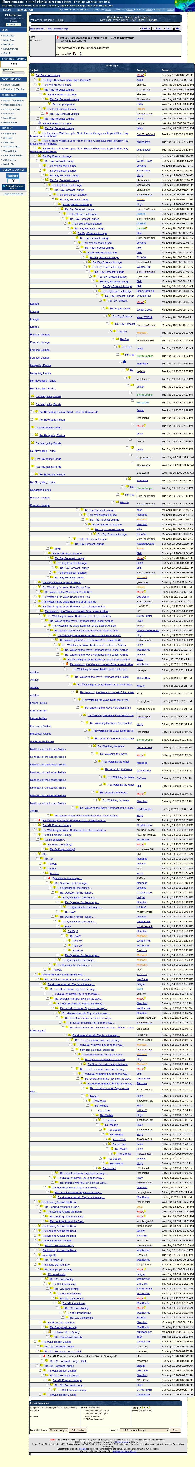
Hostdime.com (121, 1442)
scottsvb (141, 165)
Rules (141, 20)
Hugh (140, 175)
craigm (141, 897)
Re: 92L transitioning (62, 1279)
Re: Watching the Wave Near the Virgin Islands (69, 601)
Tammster (142, 363)
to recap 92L (50, 1255)
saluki (140, 659)
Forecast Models (11, 109)
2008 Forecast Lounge (57, 29)
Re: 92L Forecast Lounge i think (63, 1351)
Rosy (140, 1177)
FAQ (133, 20)
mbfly (140, 104)
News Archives (10, 48)
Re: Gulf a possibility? (60, 844)
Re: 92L (49, 859)
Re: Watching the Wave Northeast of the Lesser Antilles (74, 606)
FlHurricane (13, 15)
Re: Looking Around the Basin (59, 1202)
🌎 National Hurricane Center (13, 187)
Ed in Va (141, 257)
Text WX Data (10, 151)
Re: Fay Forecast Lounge (57, 84)
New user (105, 20)
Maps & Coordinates (13, 100)
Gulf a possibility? (55, 839)
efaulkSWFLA (144, 317)
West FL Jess (144, 160)
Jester (140, 386)
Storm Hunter (144, 615)
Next (167, 28)
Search (7, 53)
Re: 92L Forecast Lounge (57, 825)
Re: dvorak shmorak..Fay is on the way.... (68, 979)
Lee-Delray (143, 596)
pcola (140, 79)
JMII (139, 247)
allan (139, 233)
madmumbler (144, 809)
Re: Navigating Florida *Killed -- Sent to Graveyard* (68, 412)
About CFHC (9, 159)
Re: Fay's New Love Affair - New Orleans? (67, 80)
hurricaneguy (144, 1332)
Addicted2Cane (145, 543)
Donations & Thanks (13, 89)
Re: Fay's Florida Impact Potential (62, 582)
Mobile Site (9, 164)
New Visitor (25, 10)
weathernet (143, 649)
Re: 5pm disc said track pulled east (103, 1054)
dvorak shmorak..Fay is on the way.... (64, 974)
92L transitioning (57, 1274)
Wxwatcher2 (144, 770)
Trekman (142, 1083)
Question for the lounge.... (67, 878)
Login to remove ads (13, 194)
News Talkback (37, 29)
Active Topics (142, 17)
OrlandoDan (144, 149)
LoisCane (142, 979)
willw (139, 529)
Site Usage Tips (11, 146)
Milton (108, 9)
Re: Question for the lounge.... (72, 883)
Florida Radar (10, 122)
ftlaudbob (142, 514)
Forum (6, 84)
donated (83, 1449)
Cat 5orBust (143, 678)
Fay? (68, 926)
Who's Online (121, 20)
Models (94, 1096)
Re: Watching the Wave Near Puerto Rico (66, 587)
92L (45, 854)
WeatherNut (143, 266)
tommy (141, 1230)
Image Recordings (12, 105)
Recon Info (8, 113)
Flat (176, 28)
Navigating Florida (40, 365)
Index (157, 28)
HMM (58, 548)
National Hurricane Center (124, 1451)
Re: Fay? (70, 912)
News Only (8, 40)
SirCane (141, 778)
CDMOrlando (144, 825)
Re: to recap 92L (54, 1259)
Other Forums (115, 17)
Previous (145, 28)
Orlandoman (144, 295)
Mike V (141, 685)
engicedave (143, 142)
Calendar (152, 20)
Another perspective (63, 104)
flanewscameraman (148, 630)
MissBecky (143, 1197)
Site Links (8, 138)
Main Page (8, 35)
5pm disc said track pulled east (97, 1049)
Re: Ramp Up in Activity (56, 1264)
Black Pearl (143, 170)
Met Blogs (8, 44)
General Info (9, 133)
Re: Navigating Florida (43, 380)
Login (7, 10)
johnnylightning (145, 291)
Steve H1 (142, 1235)
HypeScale (7, 69)
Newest (15, 84)
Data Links (8, 142)
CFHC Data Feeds (12, 155)
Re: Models (99, 1100)
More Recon (9, 118)
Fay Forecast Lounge (48, 75)
